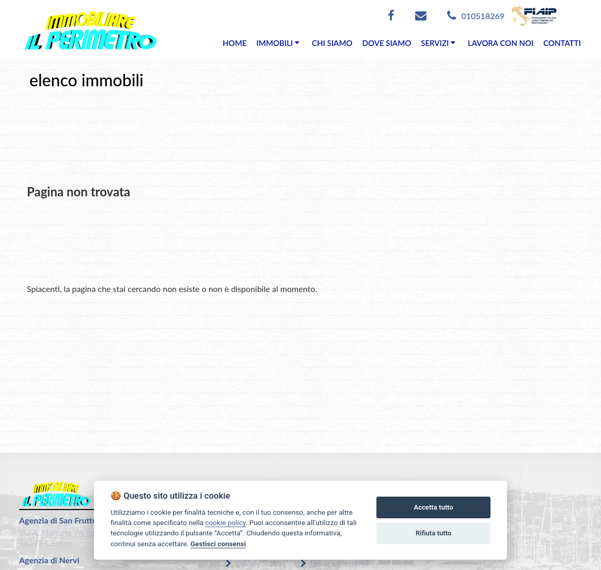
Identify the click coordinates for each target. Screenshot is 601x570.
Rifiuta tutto (433, 533)
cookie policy (225, 522)
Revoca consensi (334, 563)
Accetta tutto (433, 507)
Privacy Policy (254, 563)
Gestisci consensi (218, 544)
